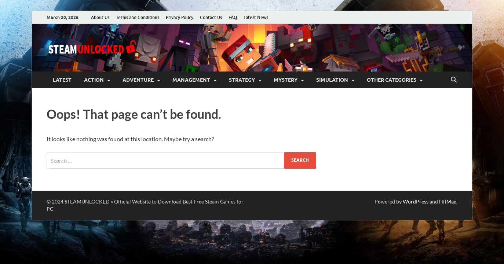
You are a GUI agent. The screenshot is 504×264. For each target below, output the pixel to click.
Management (191, 80)
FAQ (233, 17)
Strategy (242, 80)
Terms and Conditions (137, 17)
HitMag (447, 201)
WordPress (415, 201)
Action (94, 80)
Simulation (332, 80)
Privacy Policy (179, 17)
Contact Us (211, 17)
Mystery (285, 80)
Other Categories (391, 80)
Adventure (138, 80)
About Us (100, 17)
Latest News (256, 17)
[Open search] (453, 80)
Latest (62, 80)
